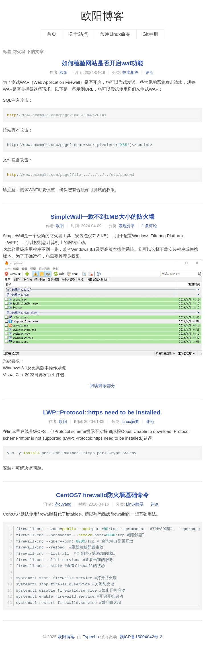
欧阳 (63, 72)
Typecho (91, 636)
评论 (149, 72)
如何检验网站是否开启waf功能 (102, 63)
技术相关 (130, 72)
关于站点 (78, 34)
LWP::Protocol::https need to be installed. (102, 412)
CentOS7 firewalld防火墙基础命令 (102, 495)
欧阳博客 (102, 16)
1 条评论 (149, 226)
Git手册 (150, 34)
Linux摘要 (130, 421)
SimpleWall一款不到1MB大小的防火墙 (102, 216)
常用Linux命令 (115, 34)
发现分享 (127, 226)
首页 (51, 34)
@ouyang (62, 504)
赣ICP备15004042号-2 (141, 636)
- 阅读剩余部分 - (102, 385)
